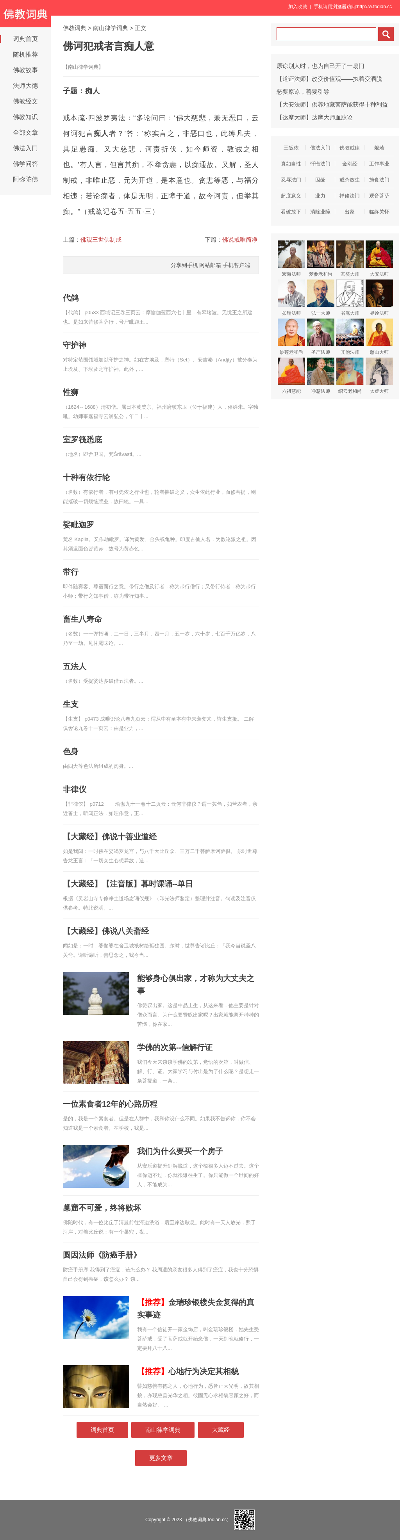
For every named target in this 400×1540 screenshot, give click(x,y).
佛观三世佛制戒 (100, 239)
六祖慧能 (291, 376)
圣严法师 (320, 337)
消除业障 (320, 211)
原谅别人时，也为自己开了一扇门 (320, 65)
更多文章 (161, 1458)
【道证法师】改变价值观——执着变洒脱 (329, 78)
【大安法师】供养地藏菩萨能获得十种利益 (332, 104)
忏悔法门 (320, 163)
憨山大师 (379, 337)
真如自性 (291, 163)
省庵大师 (350, 298)
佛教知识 (25, 117)
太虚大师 (379, 376)
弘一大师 (320, 298)
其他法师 (350, 337)
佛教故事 (25, 70)
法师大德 (25, 85)
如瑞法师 (291, 298)
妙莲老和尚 (291, 337)
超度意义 (291, 195)
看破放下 (291, 211)
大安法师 (379, 258)
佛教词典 (74, 28)
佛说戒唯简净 (239, 239)
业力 (320, 195)
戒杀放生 (349, 179)
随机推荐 (25, 54)
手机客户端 (236, 265)
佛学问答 (25, 163)
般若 (379, 147)
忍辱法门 (291, 179)
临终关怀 (379, 211)
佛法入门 (25, 148)
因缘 (320, 179)
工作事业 (379, 163)
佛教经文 (25, 101)
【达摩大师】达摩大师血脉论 (315, 117)
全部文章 (25, 132)
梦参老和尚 (320, 258)
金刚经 (349, 163)
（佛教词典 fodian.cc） (207, 1519)
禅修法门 (349, 195)
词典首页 (25, 39)
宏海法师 (291, 258)
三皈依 (291, 147)
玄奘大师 (350, 258)
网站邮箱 (210, 265)
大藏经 (221, 1429)
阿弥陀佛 (25, 179)
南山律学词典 (110, 28)
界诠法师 (379, 298)
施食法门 (379, 179)
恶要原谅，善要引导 (303, 91)
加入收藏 (297, 6)
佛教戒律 (349, 147)
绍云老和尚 (350, 376)
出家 (350, 211)
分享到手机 (184, 265)
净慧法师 (320, 376)
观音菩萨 (379, 195)
